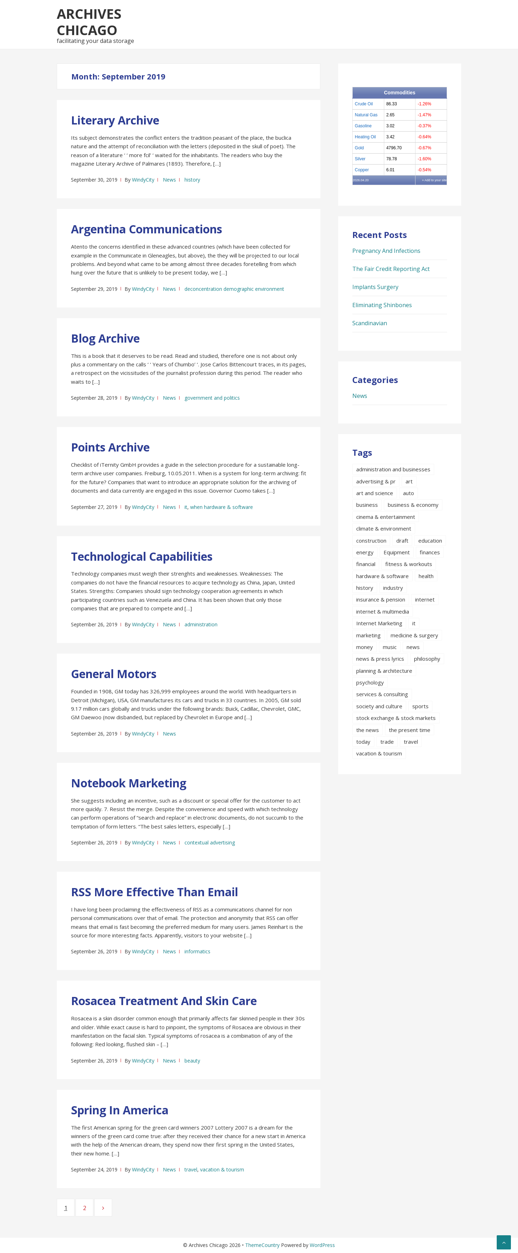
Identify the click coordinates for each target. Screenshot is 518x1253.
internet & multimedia (382, 611)
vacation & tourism (222, 1169)
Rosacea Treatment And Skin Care (164, 1000)
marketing (368, 635)
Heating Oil (365, 136)
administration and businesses (393, 469)
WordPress (322, 1245)
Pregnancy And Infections (386, 251)
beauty (192, 1060)
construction (371, 540)
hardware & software (382, 576)
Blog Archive (105, 338)
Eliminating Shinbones (382, 305)
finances (430, 552)
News (169, 179)
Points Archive (110, 447)
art (409, 481)
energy (365, 552)
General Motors (113, 673)
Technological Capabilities (142, 556)
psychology (370, 682)
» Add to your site (434, 180)
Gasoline (363, 125)
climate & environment (383, 528)
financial (365, 563)
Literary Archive (115, 120)
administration (200, 624)
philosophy (427, 658)
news (413, 646)
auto (408, 493)
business (367, 504)
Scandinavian (369, 323)
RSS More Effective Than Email (154, 891)
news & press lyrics (380, 658)
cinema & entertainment (385, 516)
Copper (362, 169)
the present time (409, 729)
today (363, 741)
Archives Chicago (89, 21)
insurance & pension (380, 599)
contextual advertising (209, 842)
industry (393, 587)
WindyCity (143, 179)
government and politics (212, 397)
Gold (359, 147)
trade (387, 741)
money (364, 646)
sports (420, 706)
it (185, 507)
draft (402, 540)
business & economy (413, 504)
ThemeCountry (262, 1245)
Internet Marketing (379, 623)
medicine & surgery (414, 635)
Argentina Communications (146, 229)
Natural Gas (366, 114)
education (430, 540)
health (426, 576)
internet (425, 599)
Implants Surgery (375, 287)
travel (190, 1169)
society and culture (379, 706)
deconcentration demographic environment (234, 288)
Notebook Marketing (128, 783)
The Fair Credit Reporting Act (391, 269)
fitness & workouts (408, 563)
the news (367, 729)
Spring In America (120, 1110)
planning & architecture (384, 670)
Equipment (397, 552)
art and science (374, 493)
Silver (360, 158)
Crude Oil (364, 103)
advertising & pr (376, 481)
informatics (197, 951)
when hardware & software (221, 507)
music (390, 646)
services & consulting (382, 694)
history (192, 179)
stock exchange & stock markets (396, 717)
